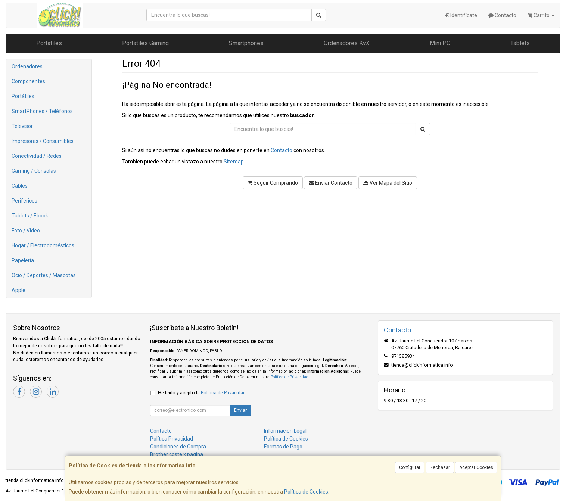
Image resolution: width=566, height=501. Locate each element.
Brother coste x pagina (176, 454)
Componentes (28, 81)
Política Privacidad (171, 439)
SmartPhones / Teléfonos (42, 111)
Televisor (22, 126)
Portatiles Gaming (145, 43)
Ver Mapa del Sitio (387, 183)
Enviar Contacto (330, 183)
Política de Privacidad (289, 377)
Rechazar (440, 467)
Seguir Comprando (273, 183)
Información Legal (285, 431)
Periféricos (24, 201)
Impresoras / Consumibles (43, 141)
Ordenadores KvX (347, 43)
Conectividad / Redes (37, 156)
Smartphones (246, 43)
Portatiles (49, 43)
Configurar (409, 467)
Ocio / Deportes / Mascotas (44, 275)
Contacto (502, 15)
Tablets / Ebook (30, 216)
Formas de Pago (283, 447)
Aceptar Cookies (476, 467)
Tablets (520, 43)
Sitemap (234, 162)
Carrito (541, 15)
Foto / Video (26, 231)
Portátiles (23, 96)
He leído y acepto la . (202, 392)
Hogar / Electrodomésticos (43, 245)
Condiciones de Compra (178, 447)
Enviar (240, 410)
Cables (20, 186)
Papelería (23, 260)
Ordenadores (27, 66)
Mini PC (440, 43)
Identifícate (461, 15)
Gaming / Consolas (34, 171)
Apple (18, 290)
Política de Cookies (306, 492)
